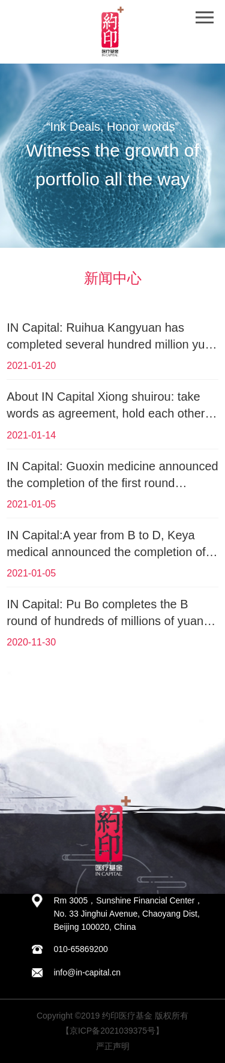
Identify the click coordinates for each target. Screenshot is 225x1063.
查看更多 (112, 677)
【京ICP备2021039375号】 (112, 1030)
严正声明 (113, 1046)
